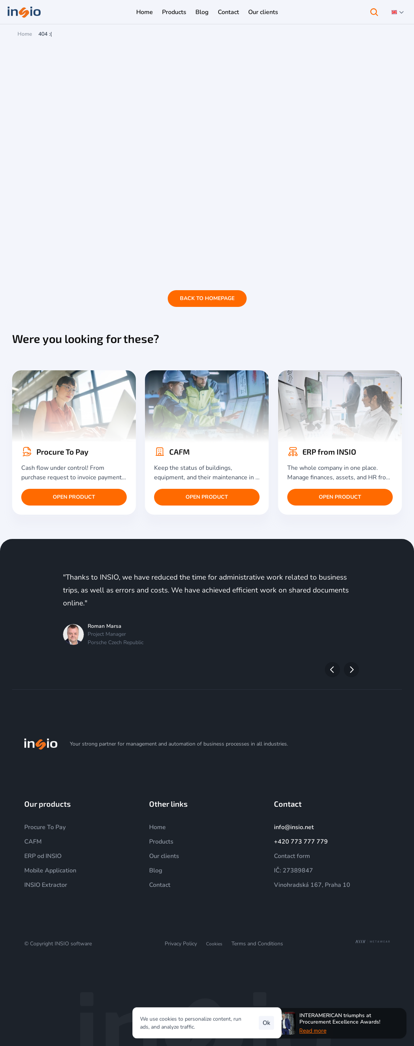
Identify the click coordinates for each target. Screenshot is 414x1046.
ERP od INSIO (42, 856)
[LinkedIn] (366, 744)
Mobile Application (50, 870)
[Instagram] (330, 744)
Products (161, 841)
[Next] (351, 669)
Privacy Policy (181, 943)
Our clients (164, 856)
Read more (312, 1030)
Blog (155, 870)
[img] (41, 744)
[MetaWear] (373, 942)
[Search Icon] (374, 12)
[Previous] (332, 669)
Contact (159, 885)
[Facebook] (385, 744)
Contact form (292, 856)
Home (24, 34)
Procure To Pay (45, 827)
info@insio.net (294, 827)
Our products (47, 803)
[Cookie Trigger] (214, 944)
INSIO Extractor (45, 885)
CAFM (33, 841)
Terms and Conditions (257, 943)
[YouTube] (348, 744)
